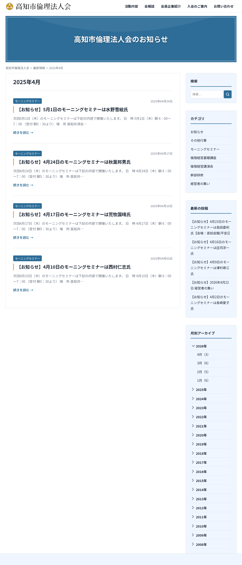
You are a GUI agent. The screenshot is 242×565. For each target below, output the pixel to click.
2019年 (199, 444)
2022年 (199, 417)
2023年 (199, 407)
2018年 (199, 453)
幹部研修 (197, 175)
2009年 (199, 535)
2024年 (199, 398)
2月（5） (204, 371)
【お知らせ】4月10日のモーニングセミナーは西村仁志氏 (74, 267)
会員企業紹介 (171, 6)
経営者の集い (200, 183)
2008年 (199, 544)
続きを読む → (23, 132)
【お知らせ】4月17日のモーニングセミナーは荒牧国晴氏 (74, 214)
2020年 (199, 435)
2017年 (199, 462)
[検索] (228, 94)
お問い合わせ (224, 6)
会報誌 (149, 6)
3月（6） (204, 363)
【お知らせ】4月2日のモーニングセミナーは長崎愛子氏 (210, 303)
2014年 (199, 489)
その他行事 (199, 140)
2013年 (199, 499)
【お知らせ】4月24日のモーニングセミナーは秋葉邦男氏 (74, 162)
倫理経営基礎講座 (203, 157)
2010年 (199, 526)
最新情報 (39, 68)
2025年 (199, 389)
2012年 (199, 508)
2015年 (199, 480)
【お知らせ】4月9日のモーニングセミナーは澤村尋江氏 (210, 268)
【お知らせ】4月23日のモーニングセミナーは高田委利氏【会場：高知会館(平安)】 (211, 227)
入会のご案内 (197, 6)
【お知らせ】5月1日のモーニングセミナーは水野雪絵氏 (72, 109)
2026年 (199, 346)
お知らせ (197, 131)
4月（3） (204, 354)
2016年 (199, 471)
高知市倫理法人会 (17, 68)
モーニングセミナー (27, 101)
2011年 (199, 517)
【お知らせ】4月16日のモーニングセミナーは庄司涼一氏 (211, 248)
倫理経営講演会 (202, 166)
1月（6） (204, 380)
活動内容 (131, 6)
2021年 (199, 426)
